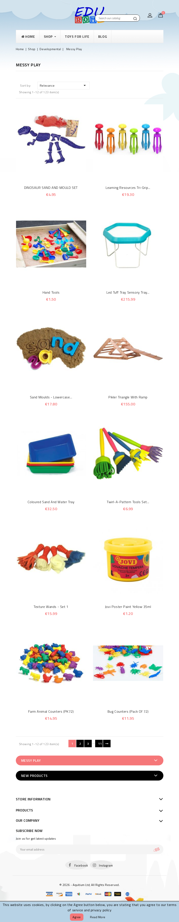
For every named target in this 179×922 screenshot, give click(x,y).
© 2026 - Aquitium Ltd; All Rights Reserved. (89, 885)
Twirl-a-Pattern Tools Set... (128, 501)
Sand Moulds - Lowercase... (51, 397)
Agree (76, 917)
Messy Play (31, 760)
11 (100, 743)
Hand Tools (51, 292)
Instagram (106, 865)
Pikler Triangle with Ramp (128, 397)
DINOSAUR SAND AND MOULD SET (51, 187)
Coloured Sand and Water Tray (51, 501)
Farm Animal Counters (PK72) (51, 711)
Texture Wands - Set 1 (51, 606)
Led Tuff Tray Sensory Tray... (128, 292)
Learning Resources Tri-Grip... (128, 187)
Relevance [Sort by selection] (63, 85)
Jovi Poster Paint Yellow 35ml (128, 606)
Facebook (81, 865)
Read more (97, 917)
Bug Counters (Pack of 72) (128, 711)
